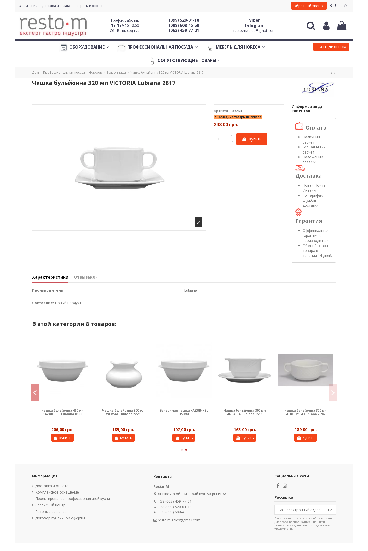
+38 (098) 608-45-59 (175, 512)
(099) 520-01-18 (184, 20)
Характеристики (50, 277)
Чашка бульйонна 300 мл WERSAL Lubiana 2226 (123, 412)
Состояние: (43, 302)
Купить (251, 139)
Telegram (254, 25)
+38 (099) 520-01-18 (175, 506)
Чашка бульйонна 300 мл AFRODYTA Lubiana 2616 (305, 412)
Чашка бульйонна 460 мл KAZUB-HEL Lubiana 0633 (62, 412)
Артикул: (221, 110)
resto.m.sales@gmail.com (254, 30)
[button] (331, 47)
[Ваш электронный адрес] (300, 509)
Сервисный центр (50, 504)
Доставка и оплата (56, 6)
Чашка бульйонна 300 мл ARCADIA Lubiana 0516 (245, 412)
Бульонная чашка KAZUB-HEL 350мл (184, 412)
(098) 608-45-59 (184, 25)
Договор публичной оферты (60, 517)
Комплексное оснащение (57, 492)
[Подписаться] (330, 509)
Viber (254, 20)
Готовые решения (51, 511)
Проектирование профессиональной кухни (72, 498)
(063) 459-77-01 (184, 30)
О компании (28, 6)
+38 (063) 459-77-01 (175, 501)
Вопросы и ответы (88, 6)
